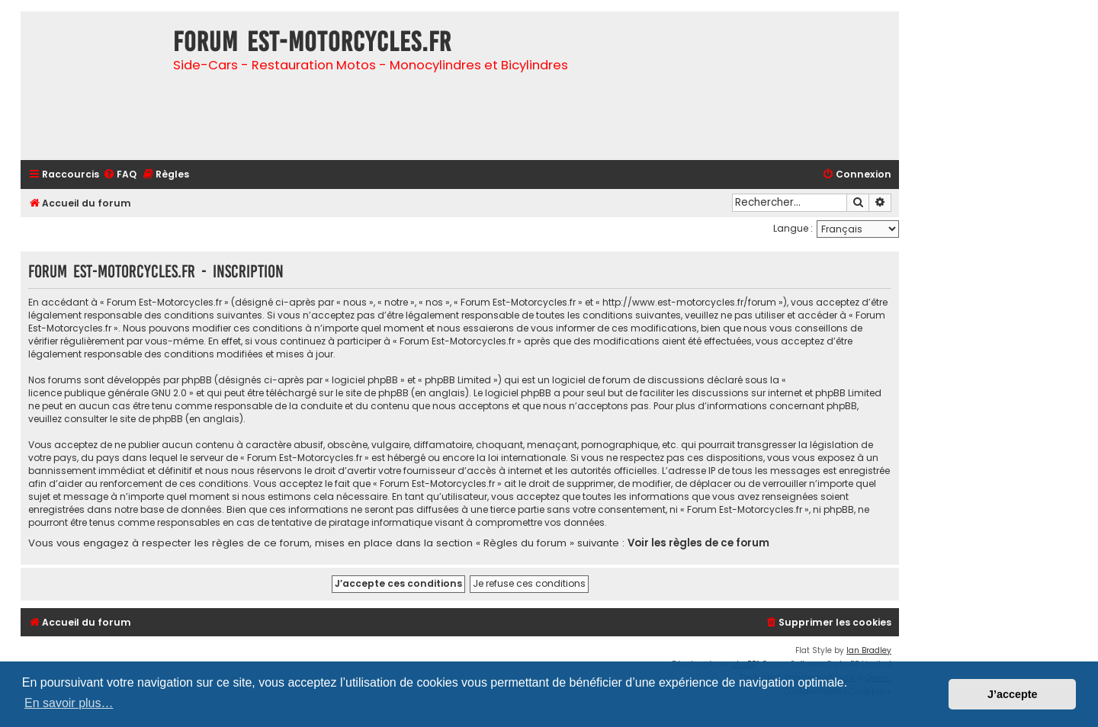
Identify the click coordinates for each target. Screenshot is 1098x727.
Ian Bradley (868, 650)
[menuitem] (119, 175)
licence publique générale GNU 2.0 (107, 392)
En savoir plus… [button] (69, 703)
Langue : (793, 228)
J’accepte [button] (1012, 694)
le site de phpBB (372, 392)
